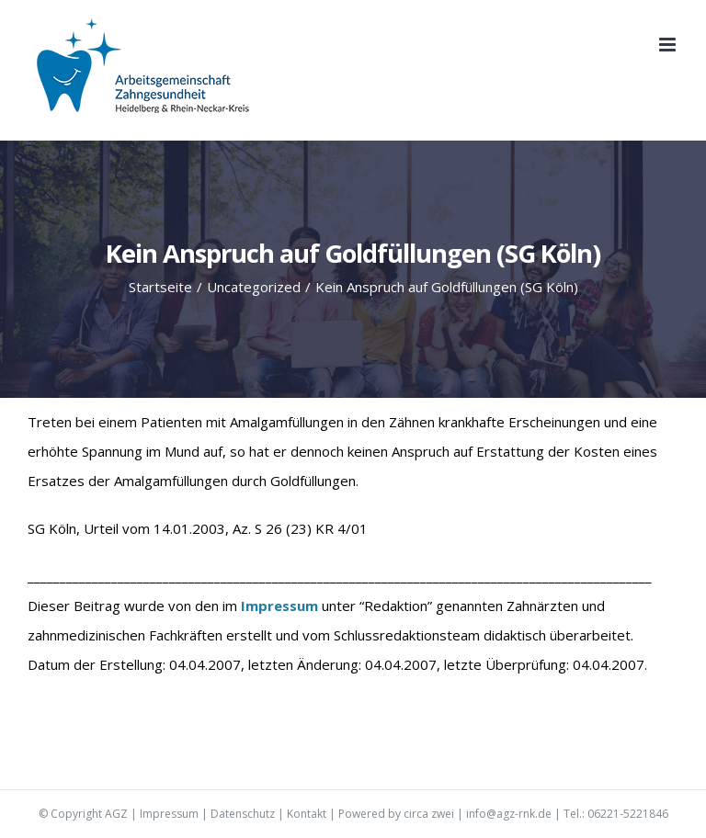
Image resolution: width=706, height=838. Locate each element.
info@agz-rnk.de (509, 813)
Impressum (169, 813)
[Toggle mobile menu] (668, 44)
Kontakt (306, 813)
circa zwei (429, 813)
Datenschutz (243, 813)
